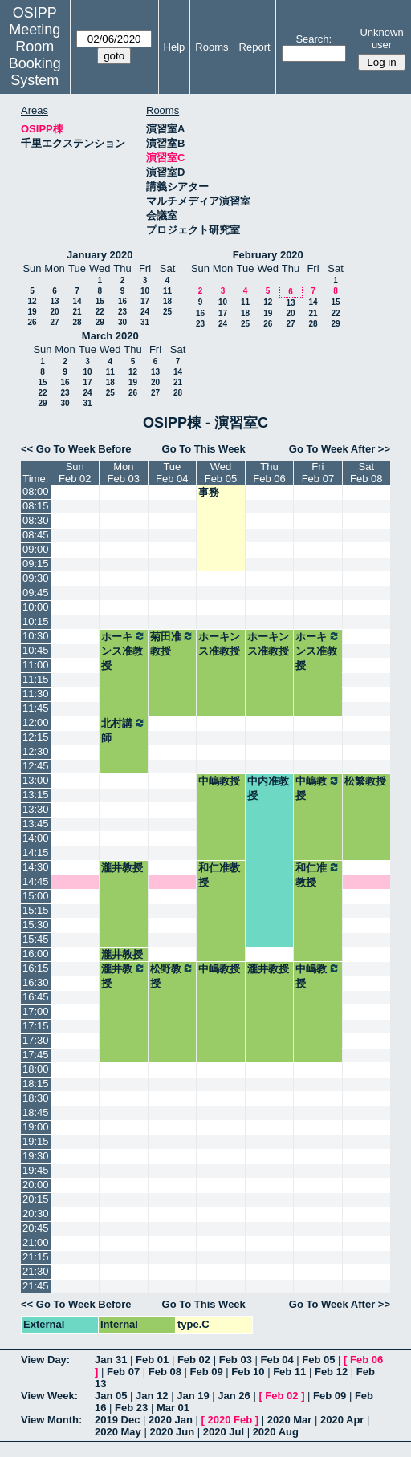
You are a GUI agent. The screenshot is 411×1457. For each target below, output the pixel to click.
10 (144, 290)
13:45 (35, 824)
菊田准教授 (172, 643)
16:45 (35, 997)
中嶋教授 (219, 781)
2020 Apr (342, 1420)
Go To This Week (204, 449)
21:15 (35, 1257)
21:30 (35, 1271)
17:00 (35, 1011)
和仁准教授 (219, 875)
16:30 (35, 982)
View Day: (45, 1360)
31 (144, 322)
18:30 (35, 1098)
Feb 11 (289, 1372)
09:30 (35, 578)
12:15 (35, 737)
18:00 (35, 1069)
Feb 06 (366, 1360)
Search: (313, 39)
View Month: (51, 1420)
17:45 (35, 1055)
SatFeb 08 (366, 473)
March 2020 (110, 336)
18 (167, 301)
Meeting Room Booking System (35, 55)
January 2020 (99, 255)
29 (100, 322)
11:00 (35, 665)
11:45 (35, 708)
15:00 (35, 896)
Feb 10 (247, 1372)
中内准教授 (268, 788)
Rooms (211, 47)
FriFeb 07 (318, 473)
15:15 (35, 910)
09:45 (35, 592)
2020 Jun (171, 1432)
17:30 (35, 1040)
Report (255, 47)
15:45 (35, 939)
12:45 (35, 766)
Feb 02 (193, 1360)
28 (76, 322)
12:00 (35, 722)
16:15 (35, 968)
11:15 (35, 679)
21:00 (35, 1242)
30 (122, 322)
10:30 (35, 636)
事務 (208, 492)
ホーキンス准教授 (123, 651)
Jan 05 (111, 1396)
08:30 (35, 520)
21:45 (35, 1286)
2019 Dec (117, 1420)
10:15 (35, 621)
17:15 (35, 1026)
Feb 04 (276, 1360)
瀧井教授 (122, 868)
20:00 (35, 1185)
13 (54, 301)
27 (54, 322)
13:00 (35, 780)
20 (54, 311)
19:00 (35, 1127)
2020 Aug (276, 1432)
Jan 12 (152, 1396)
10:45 (35, 650)
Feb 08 (165, 1372)
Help (174, 47)
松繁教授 (365, 781)
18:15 (35, 1084)
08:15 (35, 506)
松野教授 (172, 975)
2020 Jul (223, 1432)
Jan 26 (234, 1396)
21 (76, 311)
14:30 (35, 867)
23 (122, 311)
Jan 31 (111, 1360)
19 (31, 311)
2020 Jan (171, 1420)
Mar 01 (173, 1408)
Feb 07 (123, 1372)
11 (167, 290)
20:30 (35, 1213)
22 (100, 311)
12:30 (35, 751)
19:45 (35, 1170)
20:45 (35, 1228)
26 (31, 322)
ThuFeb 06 (269, 473)
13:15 (35, 795)
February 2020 (268, 255)
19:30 (35, 1156)
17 (144, 301)
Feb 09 (206, 1372)
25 (167, 311)
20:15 (35, 1199)
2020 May (118, 1432)
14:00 (35, 838)
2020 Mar (289, 1420)
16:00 (35, 954)
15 (100, 301)
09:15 (35, 564)
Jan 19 (193, 1396)
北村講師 (123, 730)
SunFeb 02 (75, 473)
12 (31, 301)
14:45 (35, 881)
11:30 (35, 694)
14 (76, 301)
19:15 (35, 1141)
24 (144, 311)
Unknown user (381, 38)
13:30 (35, 809)
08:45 (35, 535)
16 (122, 301)
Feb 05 (318, 1360)
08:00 (35, 491)
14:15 (35, 852)
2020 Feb (230, 1420)
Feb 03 (235, 1360)
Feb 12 (331, 1372)
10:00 (35, 607)
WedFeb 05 (221, 473)
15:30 (35, 925)
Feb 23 (131, 1408)
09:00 (35, 549)
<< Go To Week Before (76, 449)
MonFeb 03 (124, 473)
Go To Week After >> (339, 449)
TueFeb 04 (172, 473)
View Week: (49, 1396)
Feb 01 (152, 1360)
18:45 (35, 1112)
